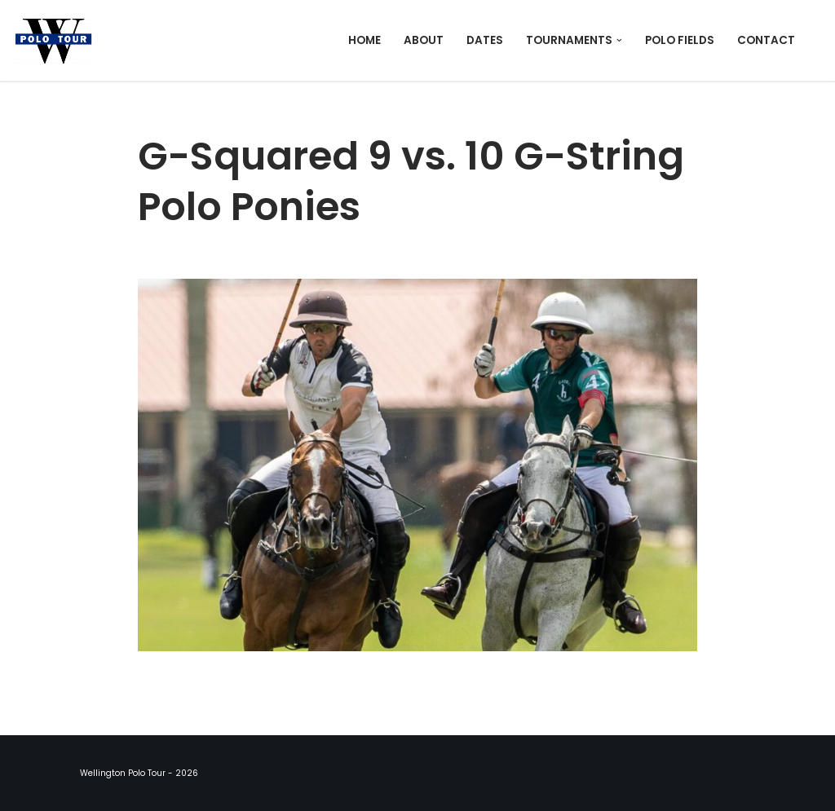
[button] (619, 40)
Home (364, 40)
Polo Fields (679, 40)
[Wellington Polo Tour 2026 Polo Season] (58, 40)
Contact (766, 40)
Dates (484, 40)
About (424, 40)
